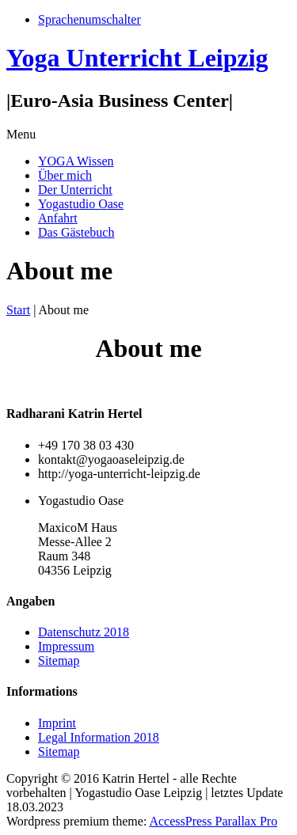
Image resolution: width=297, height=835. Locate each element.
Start (18, 310)
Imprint (57, 723)
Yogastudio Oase (81, 204)
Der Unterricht (75, 189)
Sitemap (58, 660)
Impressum (66, 646)
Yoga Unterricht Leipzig (137, 58)
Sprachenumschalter (89, 19)
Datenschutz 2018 (83, 632)
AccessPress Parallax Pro (213, 821)
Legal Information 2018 (98, 737)
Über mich (65, 175)
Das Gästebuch (76, 232)
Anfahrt (58, 218)
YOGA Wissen (76, 161)
